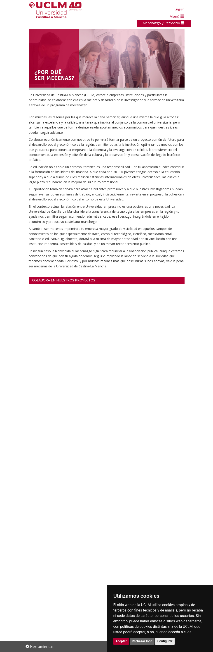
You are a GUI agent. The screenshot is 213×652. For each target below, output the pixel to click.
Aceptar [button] (121, 641)
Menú (176, 16)
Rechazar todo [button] (142, 641)
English (179, 9)
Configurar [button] (165, 641)
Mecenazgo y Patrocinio (163, 23)
